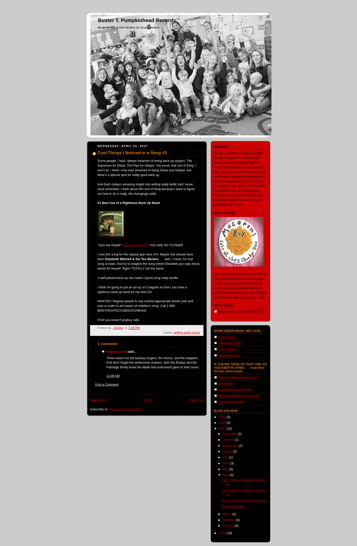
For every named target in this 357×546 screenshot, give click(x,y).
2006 (223, 533)
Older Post (196, 400)
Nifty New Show (233, 506)
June (226, 463)
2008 (223, 422)
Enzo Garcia (226, 337)
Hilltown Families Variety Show (239, 395)
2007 (223, 428)
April (226, 475)
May (226, 469)
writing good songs (187, 332)
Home (147, 400)
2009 (223, 417)
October (229, 440)
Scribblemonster (229, 355)
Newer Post (98, 400)
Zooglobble (225, 383)
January (229, 525)
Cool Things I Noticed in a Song (244, 500)
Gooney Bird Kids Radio (234, 389)
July (226, 457)
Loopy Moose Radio (232, 401)
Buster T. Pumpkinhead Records (137, 20)
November (230, 434)
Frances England (229, 343)
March (227, 514)
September (231, 445)
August (228, 451)
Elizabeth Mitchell (135, 245)
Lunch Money (227, 349)
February (229, 520)
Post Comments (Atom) (125, 409)
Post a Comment (107, 384)
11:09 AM (112, 376)
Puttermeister (116, 351)
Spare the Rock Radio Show (237, 377)
